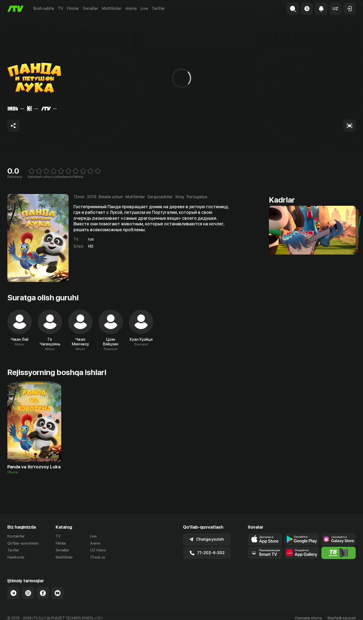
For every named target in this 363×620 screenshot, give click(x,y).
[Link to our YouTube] (57, 593)
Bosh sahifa (43, 8)
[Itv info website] (338, 553)
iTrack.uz (97, 557)
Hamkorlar (16, 557)
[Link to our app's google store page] (302, 539)
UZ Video (98, 550)
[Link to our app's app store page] (265, 539)
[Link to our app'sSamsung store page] (338, 539)
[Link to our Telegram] (13, 593)
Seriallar (90, 8)
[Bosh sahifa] (15, 9)
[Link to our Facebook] (43, 593)
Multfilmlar (111, 8)
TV (60, 8)
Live (144, 8)
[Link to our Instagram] (28, 593)
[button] (335, 8)
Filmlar (73, 8)
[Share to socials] (13, 126)
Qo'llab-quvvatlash (22, 543)
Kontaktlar (16, 536)
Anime (131, 8)
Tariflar (158, 8)
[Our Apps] (265, 553)
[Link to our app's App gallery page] (302, 553)
